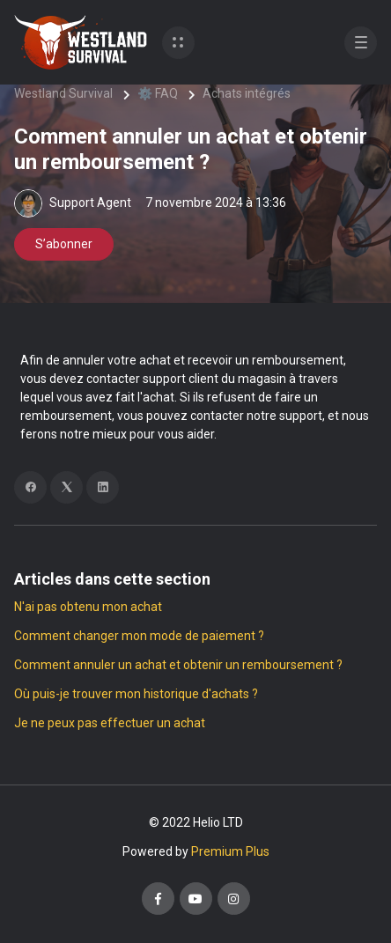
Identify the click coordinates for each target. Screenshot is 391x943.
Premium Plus (230, 851)
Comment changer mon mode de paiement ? (139, 636)
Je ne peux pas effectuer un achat (109, 723)
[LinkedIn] (102, 487)
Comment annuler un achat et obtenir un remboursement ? (178, 665)
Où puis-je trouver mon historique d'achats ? (136, 694)
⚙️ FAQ (157, 93)
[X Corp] (66, 487)
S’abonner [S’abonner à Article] (63, 244)
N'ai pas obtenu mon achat (88, 607)
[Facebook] (30, 487)
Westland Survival (63, 93)
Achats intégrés (247, 93)
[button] (178, 42)
